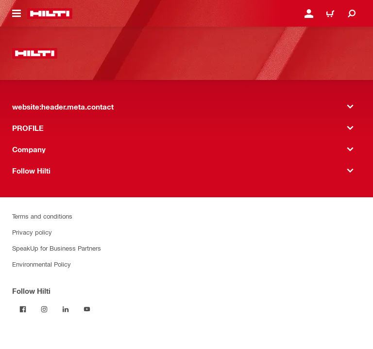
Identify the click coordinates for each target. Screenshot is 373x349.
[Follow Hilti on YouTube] (87, 309)
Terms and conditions (42, 216)
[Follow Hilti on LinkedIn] (65, 309)
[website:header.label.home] (49, 13)
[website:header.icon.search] (351, 13)
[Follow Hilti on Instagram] (44, 309)
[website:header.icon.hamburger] (16, 13)
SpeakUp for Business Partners (56, 248)
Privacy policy (32, 232)
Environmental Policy (41, 264)
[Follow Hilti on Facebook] (23, 309)
